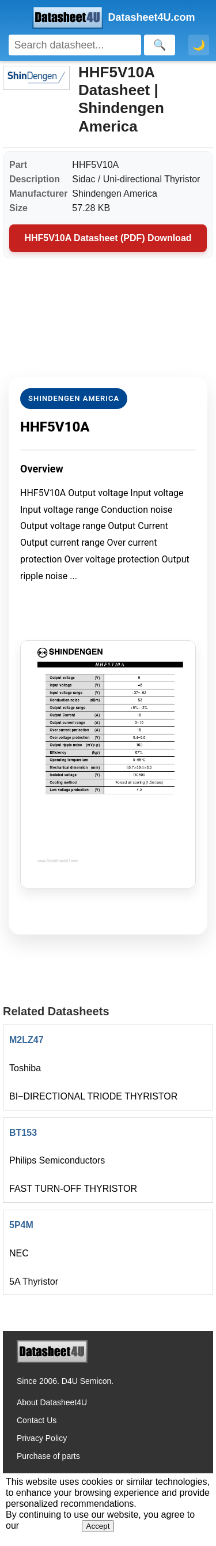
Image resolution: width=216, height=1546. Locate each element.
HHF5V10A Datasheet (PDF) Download (107, 238)
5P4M (21, 1225)
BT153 (23, 1133)
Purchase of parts (48, 1456)
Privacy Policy (42, 1438)
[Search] (75, 45)
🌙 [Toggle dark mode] (198, 45)
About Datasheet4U (52, 1402)
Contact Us (36, 1420)
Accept (98, 1526)
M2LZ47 (26, 1040)
